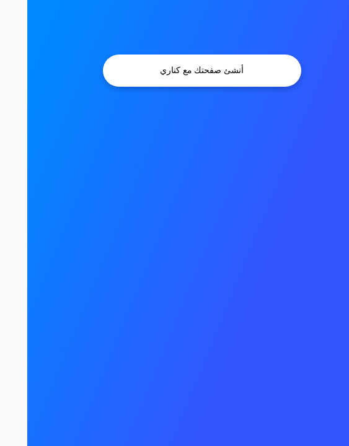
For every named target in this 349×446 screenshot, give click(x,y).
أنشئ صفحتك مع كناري (174, 70)
